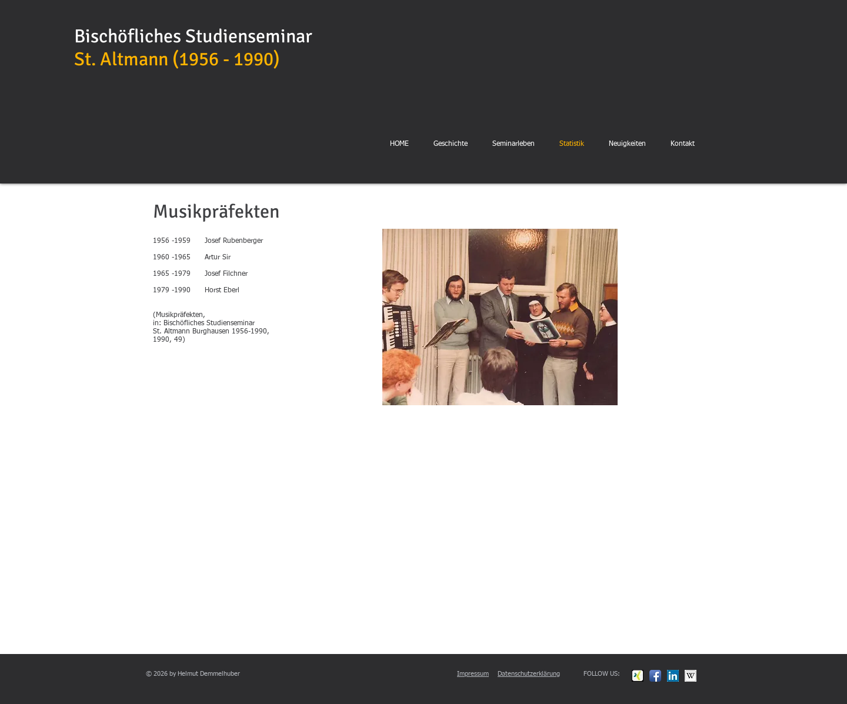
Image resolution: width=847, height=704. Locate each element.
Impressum (473, 673)
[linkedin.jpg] (673, 676)
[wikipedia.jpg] (690, 676)
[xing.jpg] (637, 676)
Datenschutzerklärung (529, 673)
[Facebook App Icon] (655, 676)
